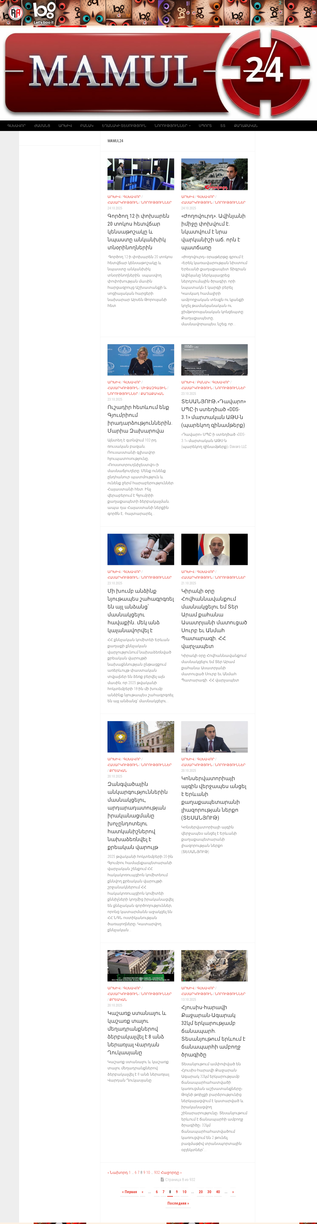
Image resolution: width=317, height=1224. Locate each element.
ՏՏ (210, 126)
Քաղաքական (232, 126)
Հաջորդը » (171, 1174)
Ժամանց (40, 126)
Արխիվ (61, 126)
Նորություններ (161, 126)
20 (201, 1193)
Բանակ (81, 126)
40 (218, 1193)
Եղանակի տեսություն (116, 126)
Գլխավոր (16, 126)
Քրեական (118, 772)
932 (157, 1174)
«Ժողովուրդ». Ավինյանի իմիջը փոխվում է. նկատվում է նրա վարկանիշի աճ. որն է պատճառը (213, 233)
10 (148, 1174)
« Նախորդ (117, 1174)
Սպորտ (194, 126)
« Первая (129, 1193)
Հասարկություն (123, 204)
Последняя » (178, 1204)
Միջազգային (154, 389)
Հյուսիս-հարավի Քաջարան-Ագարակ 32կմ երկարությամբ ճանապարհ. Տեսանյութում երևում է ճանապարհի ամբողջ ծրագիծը (213, 1032)
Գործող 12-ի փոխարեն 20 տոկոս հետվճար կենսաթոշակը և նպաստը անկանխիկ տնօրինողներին (138, 233)
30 (209, 1193)
